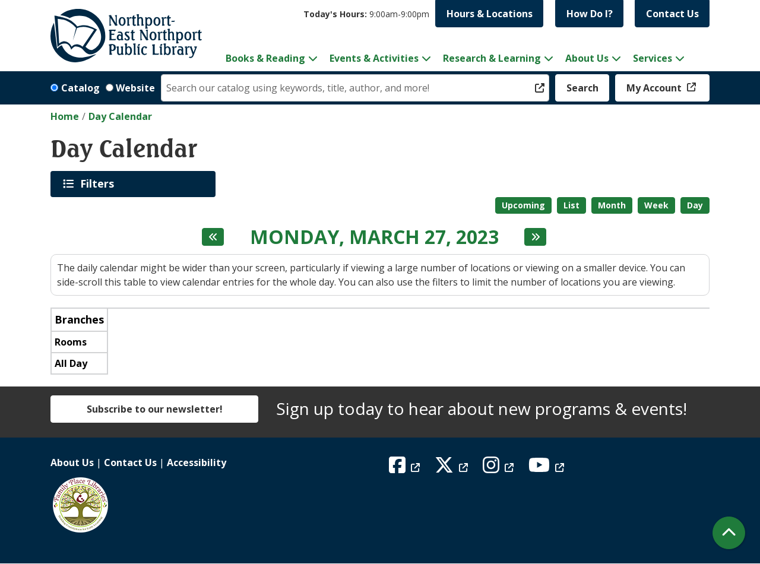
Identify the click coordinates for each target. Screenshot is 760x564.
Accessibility (196, 462)
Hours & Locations (489, 13)
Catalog (80, 87)
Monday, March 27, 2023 (374, 237)
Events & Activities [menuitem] (374, 58)
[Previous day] (213, 237)
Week (656, 205)
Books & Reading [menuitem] (265, 58)
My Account (655, 87)
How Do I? (589, 13)
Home (64, 116)
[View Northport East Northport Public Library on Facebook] (406, 468)
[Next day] (535, 237)
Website (135, 87)
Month (612, 205)
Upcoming (523, 205)
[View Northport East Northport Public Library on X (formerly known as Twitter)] (453, 468)
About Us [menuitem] (587, 58)
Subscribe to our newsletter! (155, 409)
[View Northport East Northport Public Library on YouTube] (547, 468)
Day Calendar (120, 116)
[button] (366, 14)
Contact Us (672, 13)
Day (695, 205)
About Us (72, 462)
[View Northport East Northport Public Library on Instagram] (500, 468)
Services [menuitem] (652, 58)
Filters (99, 183)
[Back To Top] (728, 533)
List (571, 205)
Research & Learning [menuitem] (492, 58)
